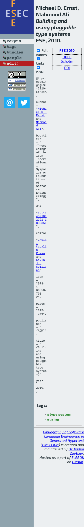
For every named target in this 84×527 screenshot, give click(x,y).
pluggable (63, 27)
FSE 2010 (67, 50)
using (43, 27)
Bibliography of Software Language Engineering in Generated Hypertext (63, 499)
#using (53, 482)
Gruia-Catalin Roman (41, 281)
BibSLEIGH (50, 508)
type (41, 33)
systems (60, 33)
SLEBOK (77, 520)
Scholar (67, 61)
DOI (67, 67)
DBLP (66, 57)
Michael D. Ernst (41, 119)
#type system (59, 477)
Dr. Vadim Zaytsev (76, 514)
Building (46, 20)
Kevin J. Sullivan (41, 303)
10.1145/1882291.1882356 (41, 246)
